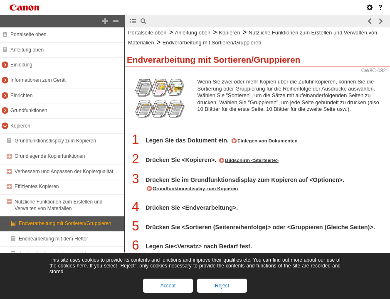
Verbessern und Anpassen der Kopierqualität (64, 171)
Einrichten (21, 95)
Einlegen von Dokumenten (267, 140)
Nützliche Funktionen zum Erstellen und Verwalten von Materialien (58, 205)
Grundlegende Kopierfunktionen (50, 156)
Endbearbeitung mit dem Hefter (53, 239)
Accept (168, 286)
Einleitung (21, 65)
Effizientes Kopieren (37, 186)
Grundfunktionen (28, 110)
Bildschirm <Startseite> (252, 160)
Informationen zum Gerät (38, 80)
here (81, 266)
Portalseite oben (28, 34)
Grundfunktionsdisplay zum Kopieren (55, 141)
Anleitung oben (27, 50)
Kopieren (20, 126)
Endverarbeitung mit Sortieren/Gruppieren (65, 223)
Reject (222, 286)
